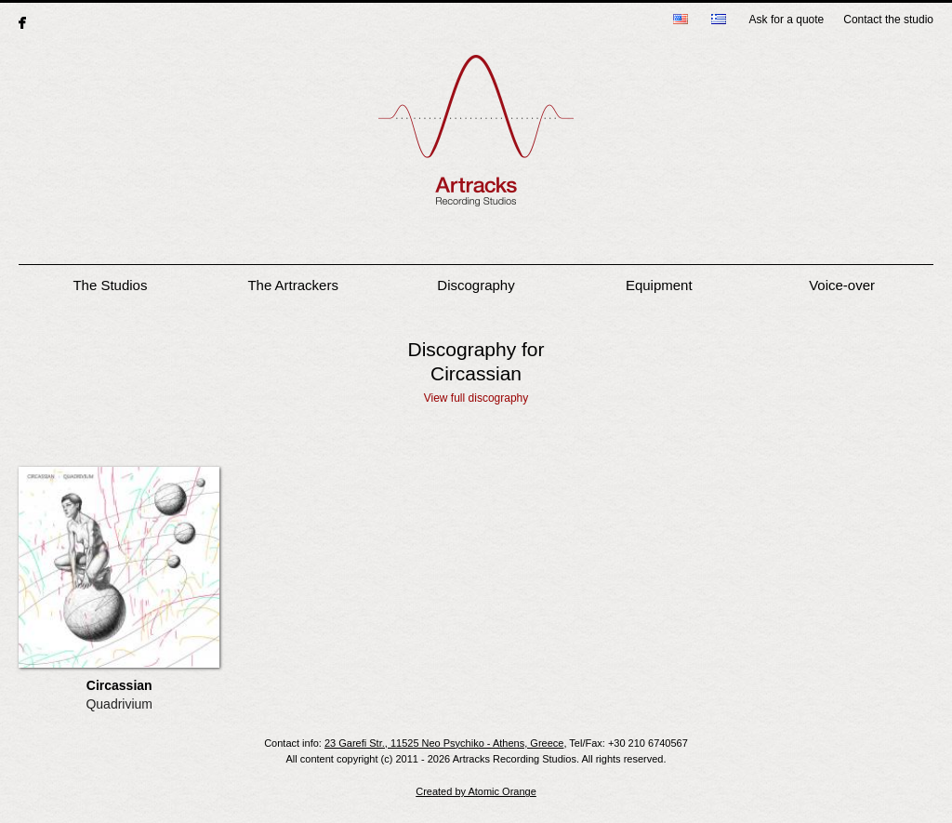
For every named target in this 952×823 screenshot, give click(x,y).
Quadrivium (119, 704)
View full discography (476, 398)
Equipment (659, 285)
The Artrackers (292, 285)
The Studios (110, 285)
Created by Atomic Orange (476, 791)
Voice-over (842, 285)
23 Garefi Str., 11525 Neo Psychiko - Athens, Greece (443, 743)
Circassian (119, 685)
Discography (475, 285)
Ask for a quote (787, 19)
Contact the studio (888, 19)
